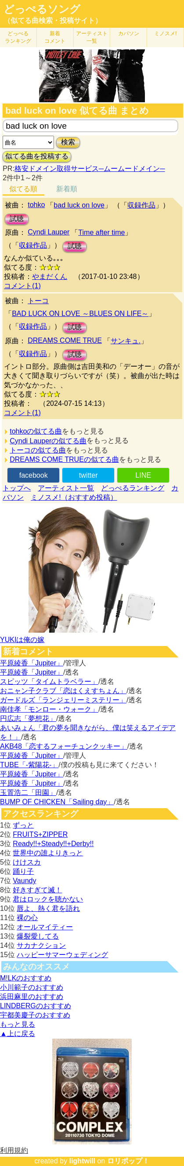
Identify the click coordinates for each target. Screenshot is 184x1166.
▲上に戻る (17, 1033)
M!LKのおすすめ (25, 978)
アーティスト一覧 (66, 488)
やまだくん (49, 276)
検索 (68, 142)
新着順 (66, 189)
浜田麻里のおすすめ (31, 996)
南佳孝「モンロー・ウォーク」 (49, 709)
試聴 (17, 219)
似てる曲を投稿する (37, 156)
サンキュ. (126, 341)
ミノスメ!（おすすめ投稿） (74, 497)
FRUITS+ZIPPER (40, 834)
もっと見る (17, 1024)
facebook (33, 475)
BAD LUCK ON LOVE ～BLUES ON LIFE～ (80, 313)
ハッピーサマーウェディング (62, 954)
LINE (143, 475)
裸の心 (27, 917)
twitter (88, 475)
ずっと (23, 825)
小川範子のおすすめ (31, 987)
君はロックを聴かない (48, 899)
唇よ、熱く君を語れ (48, 908)
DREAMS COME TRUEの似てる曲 (64, 459)
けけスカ (27, 862)
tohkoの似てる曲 (36, 431)
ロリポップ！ (128, 1161)
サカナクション (41, 945)
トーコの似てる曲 (38, 450)
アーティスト (92, 37)
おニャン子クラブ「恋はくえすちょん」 (63, 690)
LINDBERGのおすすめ (35, 1006)
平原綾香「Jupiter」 (31, 663)
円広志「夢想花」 (28, 718)
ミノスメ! (165, 33)
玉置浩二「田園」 (28, 792)
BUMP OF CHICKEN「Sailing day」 (57, 802)
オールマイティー (45, 927)
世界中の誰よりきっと (48, 853)
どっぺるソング (42, 9)
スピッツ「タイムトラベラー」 (49, 681)
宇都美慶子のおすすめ (35, 1015)
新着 (54, 37)
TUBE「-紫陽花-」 (29, 765)
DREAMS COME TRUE (65, 340)
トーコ (38, 300)
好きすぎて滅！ (37, 890)
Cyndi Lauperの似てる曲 (48, 441)
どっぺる (18, 37)
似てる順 (23, 189)
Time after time (101, 232)
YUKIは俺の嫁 (22, 639)
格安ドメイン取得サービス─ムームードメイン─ (89, 168)
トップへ (17, 488)
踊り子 (23, 871)
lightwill (82, 1161)
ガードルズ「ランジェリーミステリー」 (63, 700)
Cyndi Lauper (48, 232)
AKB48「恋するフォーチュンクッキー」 (63, 746)
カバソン (128, 33)
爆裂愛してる (38, 936)
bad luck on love (79, 205)
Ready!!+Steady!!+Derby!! (53, 843)
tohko (36, 204)
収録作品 (141, 205)
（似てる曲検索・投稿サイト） (53, 20)
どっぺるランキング (132, 488)
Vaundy (24, 880)
